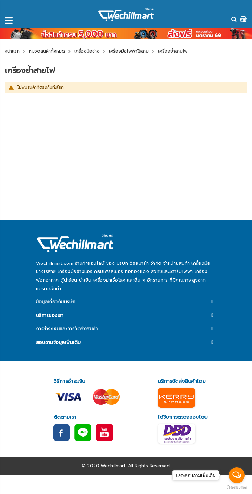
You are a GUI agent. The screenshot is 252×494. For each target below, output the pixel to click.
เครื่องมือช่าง (87, 51)
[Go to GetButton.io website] (237, 487)
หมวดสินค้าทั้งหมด (47, 51)
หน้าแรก (12, 51)
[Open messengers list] (237, 475)
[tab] (126, 302)
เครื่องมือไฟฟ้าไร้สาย (129, 51)
